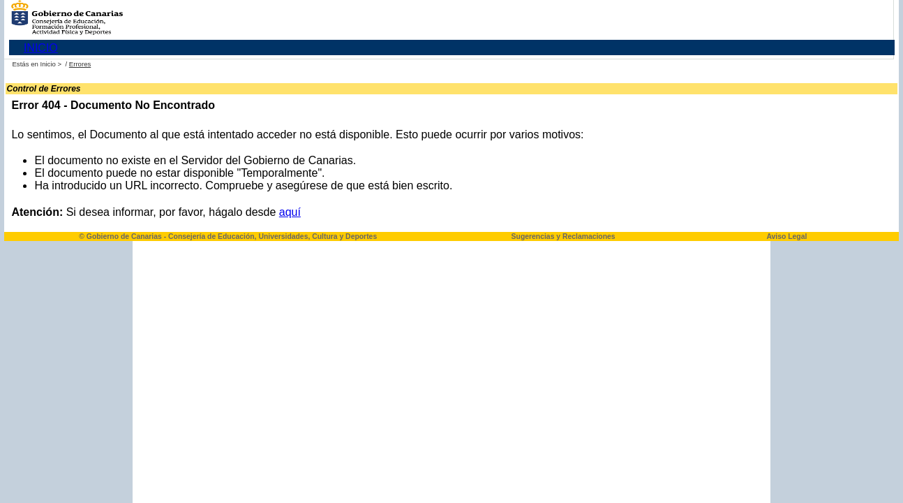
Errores (80, 64)
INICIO (41, 48)
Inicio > (51, 64)
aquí (290, 212)
